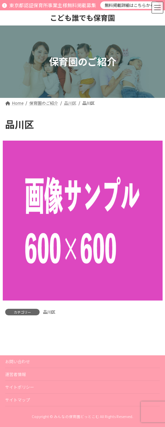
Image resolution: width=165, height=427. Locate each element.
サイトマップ (17, 400)
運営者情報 (15, 374)
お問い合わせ (17, 361)
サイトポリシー (19, 387)
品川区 (49, 312)
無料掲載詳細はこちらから (129, 5)
